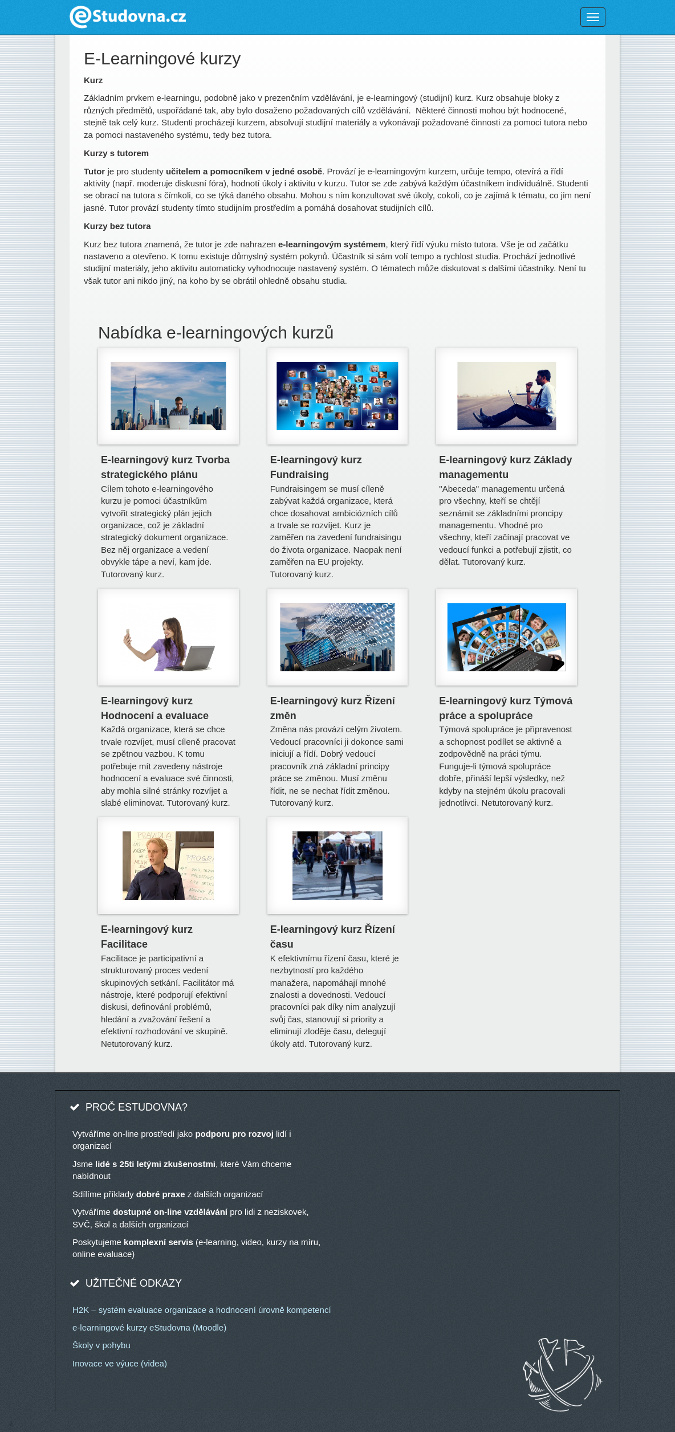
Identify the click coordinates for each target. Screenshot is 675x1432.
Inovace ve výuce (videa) (119, 1363)
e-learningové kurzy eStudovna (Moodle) (149, 1327)
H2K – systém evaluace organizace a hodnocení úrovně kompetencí (201, 1310)
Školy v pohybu (101, 1345)
